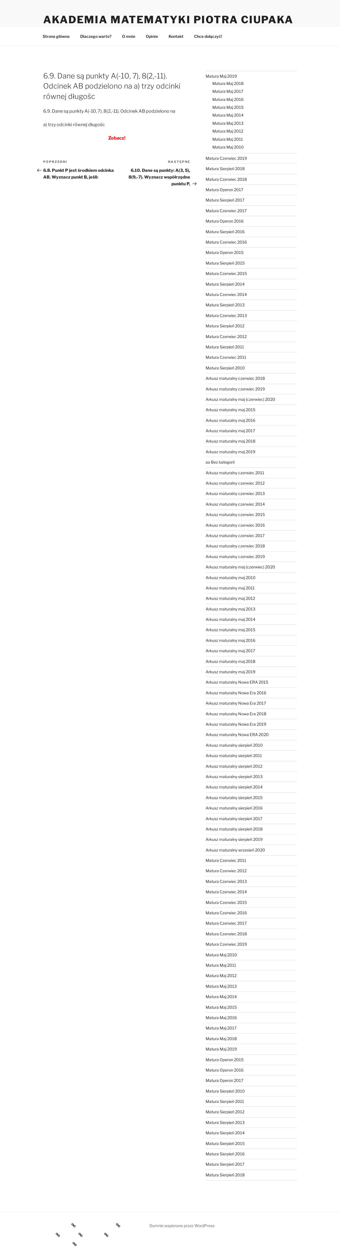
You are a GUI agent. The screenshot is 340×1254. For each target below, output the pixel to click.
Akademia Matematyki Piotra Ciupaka (168, 19)
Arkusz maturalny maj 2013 (230, 609)
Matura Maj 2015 (227, 107)
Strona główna (56, 36)
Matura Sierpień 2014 (225, 284)
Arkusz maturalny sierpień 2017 (234, 818)
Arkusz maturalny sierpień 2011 (234, 755)
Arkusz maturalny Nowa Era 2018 (236, 713)
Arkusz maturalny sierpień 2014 (234, 787)
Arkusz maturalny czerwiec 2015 (235, 514)
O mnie (128, 36)
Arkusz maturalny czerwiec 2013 (235, 493)
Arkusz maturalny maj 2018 (230, 441)
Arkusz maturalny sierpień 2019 (234, 839)
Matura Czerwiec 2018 (226, 179)
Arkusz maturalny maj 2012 (230, 598)
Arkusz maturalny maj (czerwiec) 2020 (240, 399)
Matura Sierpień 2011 (225, 346)
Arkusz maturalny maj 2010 (231, 577)
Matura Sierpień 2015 (225, 263)
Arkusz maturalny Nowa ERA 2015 (237, 682)
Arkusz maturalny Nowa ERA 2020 (237, 734)
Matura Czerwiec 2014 (226, 294)
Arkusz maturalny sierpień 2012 (234, 766)
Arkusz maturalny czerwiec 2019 (235, 389)
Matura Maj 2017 (227, 91)
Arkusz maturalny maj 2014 (230, 619)
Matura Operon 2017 (224, 189)
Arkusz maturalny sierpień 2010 (234, 745)
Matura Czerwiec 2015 (226, 273)
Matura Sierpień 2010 (225, 367)
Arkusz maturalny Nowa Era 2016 (236, 692)
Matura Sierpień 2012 (225, 325)
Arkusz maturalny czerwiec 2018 (235, 378)
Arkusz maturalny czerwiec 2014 (235, 504)
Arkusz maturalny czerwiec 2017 (235, 535)
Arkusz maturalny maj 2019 (230, 451)
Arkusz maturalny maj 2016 (230, 420)
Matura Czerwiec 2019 (226, 158)
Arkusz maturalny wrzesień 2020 (235, 850)
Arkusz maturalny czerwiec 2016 (235, 525)
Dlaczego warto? (95, 36)
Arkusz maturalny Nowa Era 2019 (236, 724)
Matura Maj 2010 (228, 147)
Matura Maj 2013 (227, 123)
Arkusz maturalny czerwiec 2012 (235, 483)
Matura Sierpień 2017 (225, 200)
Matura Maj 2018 (227, 83)
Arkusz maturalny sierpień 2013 (234, 776)
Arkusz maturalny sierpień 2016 (234, 808)
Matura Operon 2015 (224, 252)
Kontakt (176, 36)
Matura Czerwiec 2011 (226, 357)
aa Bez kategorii (220, 462)
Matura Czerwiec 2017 (226, 210)
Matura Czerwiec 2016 (226, 242)
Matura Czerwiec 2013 (226, 315)
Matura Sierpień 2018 (225, 168)
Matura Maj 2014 (227, 115)
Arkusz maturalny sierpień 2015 (234, 797)
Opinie (152, 36)
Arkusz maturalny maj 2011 (230, 588)
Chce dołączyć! (208, 36)
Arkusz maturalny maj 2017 (230, 430)
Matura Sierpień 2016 (225, 231)
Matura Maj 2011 (227, 139)
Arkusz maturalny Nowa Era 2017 (236, 703)
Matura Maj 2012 (227, 131)
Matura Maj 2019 (221, 76)
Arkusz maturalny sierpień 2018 (234, 829)
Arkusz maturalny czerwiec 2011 (235, 472)
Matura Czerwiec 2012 (226, 336)
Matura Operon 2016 (224, 221)
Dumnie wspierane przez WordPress (182, 1225)
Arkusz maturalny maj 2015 (230, 409)
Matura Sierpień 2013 (225, 304)
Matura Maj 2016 (227, 99)
